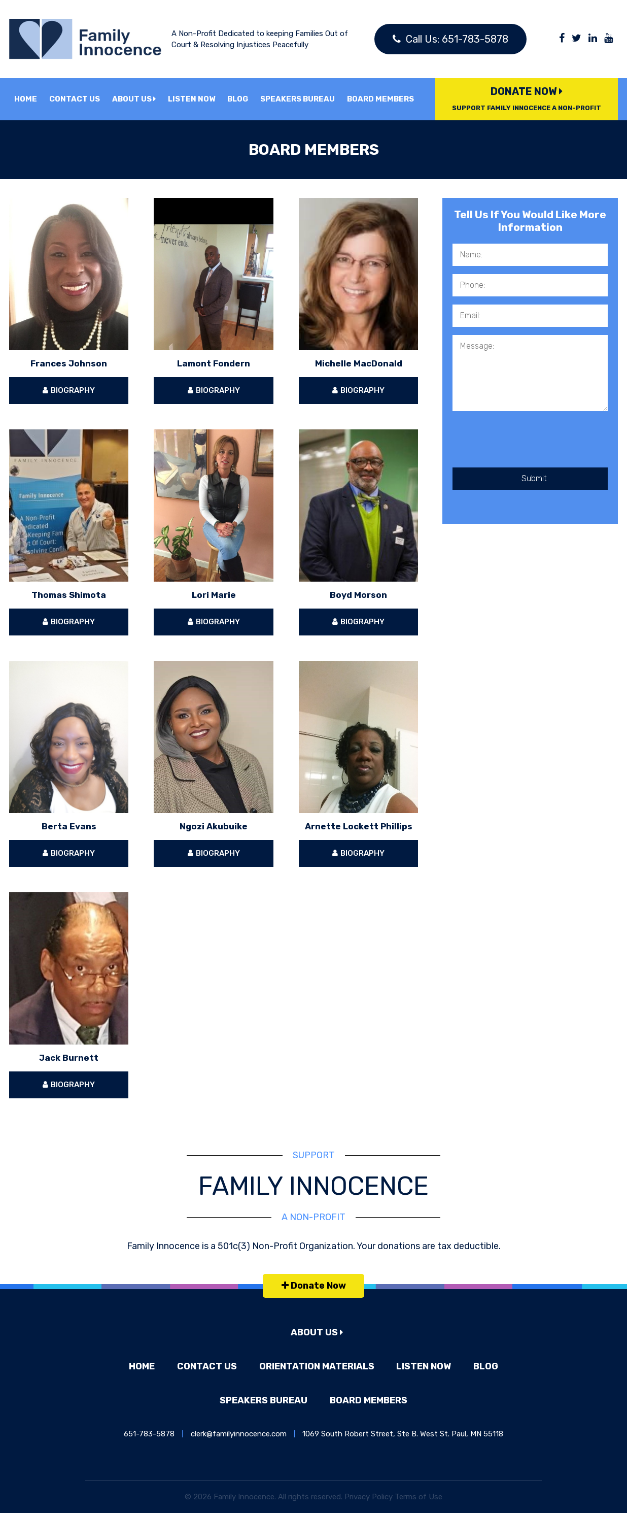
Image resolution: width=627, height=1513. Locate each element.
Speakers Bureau (297, 99)
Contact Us (74, 99)
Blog (237, 99)
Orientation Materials (316, 1366)
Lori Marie (214, 595)
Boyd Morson (358, 595)
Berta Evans (69, 826)
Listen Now (191, 99)
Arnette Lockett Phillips (358, 826)
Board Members (380, 99)
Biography (69, 390)
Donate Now (526, 98)
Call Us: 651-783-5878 (450, 39)
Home (25, 99)
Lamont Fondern (213, 363)
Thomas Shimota (68, 595)
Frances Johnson (68, 363)
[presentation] (529, 442)
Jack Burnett (68, 1058)
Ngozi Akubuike (214, 826)
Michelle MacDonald (358, 363)
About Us (134, 99)
